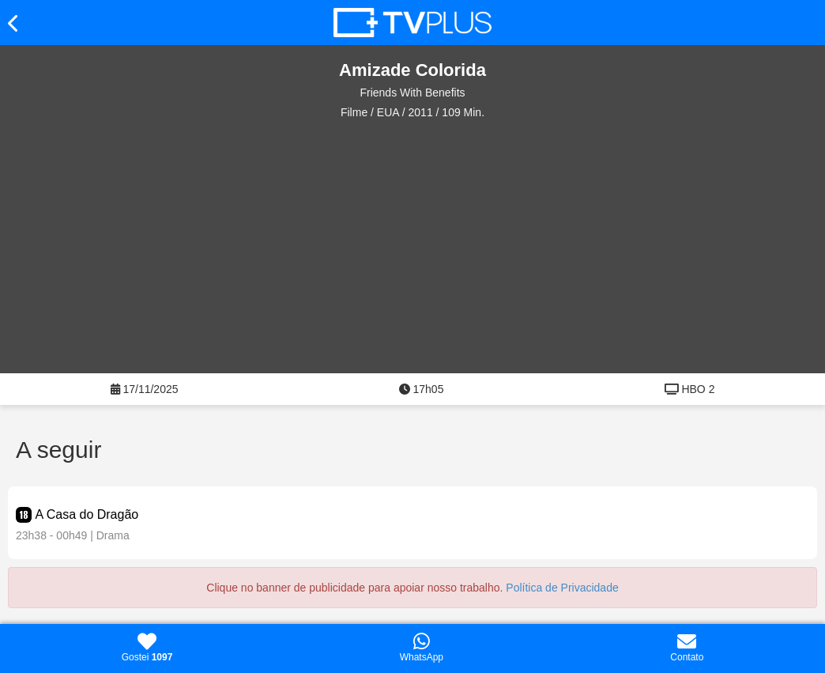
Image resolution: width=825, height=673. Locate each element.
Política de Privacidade (562, 587)
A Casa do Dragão (86, 514)
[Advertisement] (420, 246)
